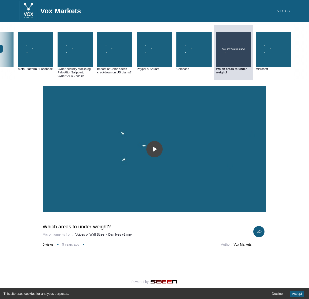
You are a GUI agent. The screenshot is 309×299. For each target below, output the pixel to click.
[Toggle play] (154, 149)
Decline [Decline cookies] (277, 294)
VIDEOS (283, 11)
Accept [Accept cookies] (297, 294)
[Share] (258, 231)
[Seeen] (164, 282)
